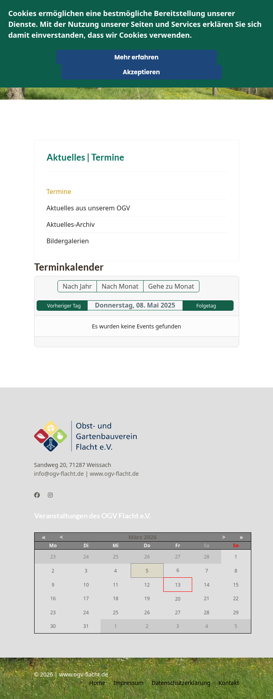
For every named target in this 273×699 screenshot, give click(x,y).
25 (116, 612)
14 (206, 584)
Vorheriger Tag (63, 305)
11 (116, 584)
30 (53, 626)
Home (97, 683)
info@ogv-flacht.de (59, 473)
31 (86, 626)
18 (116, 598)
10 (86, 584)
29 (236, 612)
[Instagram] (50, 495)
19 (147, 598)
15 (236, 584)
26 (147, 612)
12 (147, 584)
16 (53, 598)
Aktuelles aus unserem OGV (88, 208)
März (135, 537)
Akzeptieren (141, 72)
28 (206, 612)
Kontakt (228, 683)
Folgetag (206, 305)
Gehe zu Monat (171, 286)
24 (86, 612)
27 (178, 612)
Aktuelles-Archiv (71, 224)
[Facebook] (37, 495)
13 (178, 584)
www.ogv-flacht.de (114, 473)
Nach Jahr (77, 286)
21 (206, 598)
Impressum (128, 683)
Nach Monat (120, 286)
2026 (150, 537)
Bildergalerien (68, 240)
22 (236, 598)
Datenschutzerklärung (181, 683)
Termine (59, 191)
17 (86, 598)
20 (178, 598)
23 (53, 612)
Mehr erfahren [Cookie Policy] (137, 57)
